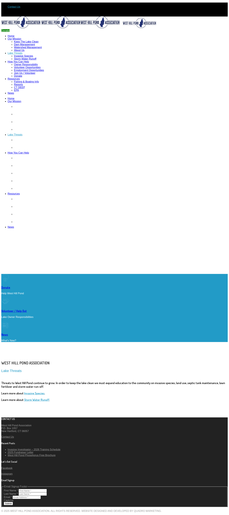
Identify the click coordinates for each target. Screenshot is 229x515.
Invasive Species (23, 56)
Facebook (6, 468)
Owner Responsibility (26, 64)
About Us (19, 50)
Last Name (11, 493)
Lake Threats (15, 53)
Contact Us (14, 6)
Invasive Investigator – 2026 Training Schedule (34, 449)
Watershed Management (28, 47)
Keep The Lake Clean (26, 41)
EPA (16, 90)
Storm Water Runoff (25, 58)
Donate (18, 76)
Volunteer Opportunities (27, 67)
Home (11, 36)
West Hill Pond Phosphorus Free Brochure (32, 455)
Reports (18, 84)
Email (8, 497)
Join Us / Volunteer (24, 73)
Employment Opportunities (29, 70)
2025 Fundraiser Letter (20, 452)
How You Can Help (18, 61)
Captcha (8, 500)
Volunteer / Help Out (14, 311)
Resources (14, 78)
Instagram (7, 473)
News (11, 93)
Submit (8, 503)
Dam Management (24, 44)
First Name (11, 490)
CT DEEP (19, 87)
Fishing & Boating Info (26, 81)
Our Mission (14, 38)
